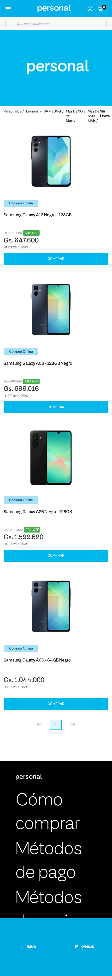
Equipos (32, 111)
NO (80, 111)
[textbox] (56, 24)
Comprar (56, 259)
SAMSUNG (52, 111)
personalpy (12, 111)
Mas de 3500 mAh (93, 116)
